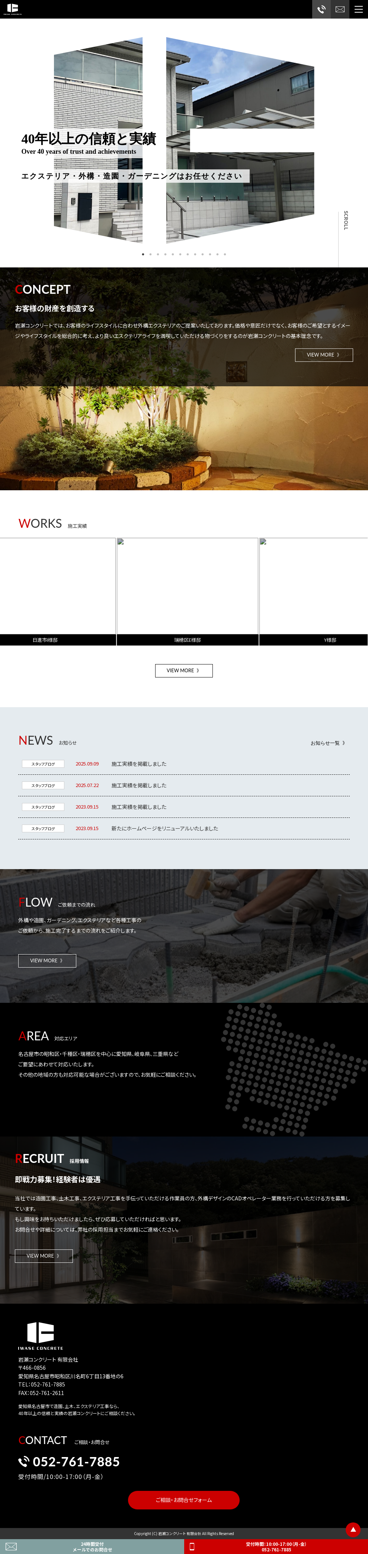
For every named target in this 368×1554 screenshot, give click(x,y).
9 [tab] (203, 254)
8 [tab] (195, 254)
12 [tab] (225, 254)
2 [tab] (150, 254)
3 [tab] (158, 254)
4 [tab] (165, 254)
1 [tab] (143, 254)
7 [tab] (188, 254)
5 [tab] (173, 254)
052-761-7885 (69, 1466)
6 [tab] (180, 254)
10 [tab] (210, 254)
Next (320, 133)
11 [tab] (217, 254)
